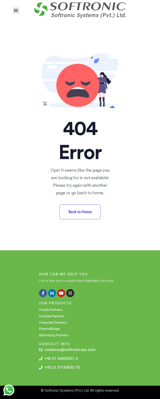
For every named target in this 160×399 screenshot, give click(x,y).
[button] (16, 10)
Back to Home (80, 212)
